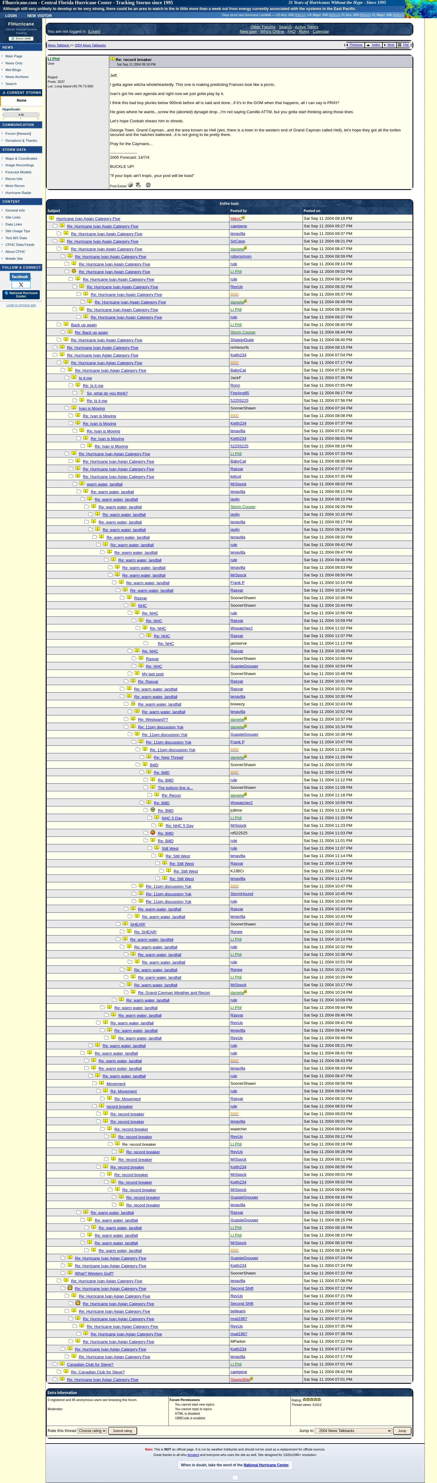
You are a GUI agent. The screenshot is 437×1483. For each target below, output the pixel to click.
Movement (116, 1083)
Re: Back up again (91, 332)
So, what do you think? (107, 393)
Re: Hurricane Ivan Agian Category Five (102, 355)
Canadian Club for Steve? (90, 1364)
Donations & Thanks (21, 140)
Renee (236, 931)
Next (389, 44)
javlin (234, 499)
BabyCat (238, 370)
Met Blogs (13, 70)
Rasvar (236, 469)
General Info (15, 210)
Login (11, 15)
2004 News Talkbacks (90, 45)
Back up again (84, 325)
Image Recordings (19, 165)
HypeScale (11, 109)
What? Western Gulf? (94, 1273)
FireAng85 (239, 393)
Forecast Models (18, 172)
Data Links (13, 224)
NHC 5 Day (172, 818)
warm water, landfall (105, 484)
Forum (10, 133)
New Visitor (39, 15)
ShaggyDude (242, 340)
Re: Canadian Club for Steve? (98, 1372)
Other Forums (263, 27)
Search (11, 84)
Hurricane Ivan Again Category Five (88, 218)
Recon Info (13, 179)
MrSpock (238, 484)
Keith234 (238, 355)
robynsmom (241, 256)
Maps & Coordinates (21, 158)
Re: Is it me (93, 385)
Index (373, 44)
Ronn (235, 385)
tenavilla (237, 233)
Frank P (237, 582)
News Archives (17, 77)
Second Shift (241, 1288)
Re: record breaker (127, 1114)
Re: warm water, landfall (112, 492)
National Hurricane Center (266, 1465)
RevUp (236, 286)
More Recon (15, 186)
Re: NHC (150, 613)
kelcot (235, 476)
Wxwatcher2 (241, 628)
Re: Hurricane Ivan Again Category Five (102, 226)
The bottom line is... (175, 788)
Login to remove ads (21, 305)
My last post (153, 674)
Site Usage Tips (17, 231)
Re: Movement (123, 1091)
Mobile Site (14, 258)
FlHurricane (21, 24)
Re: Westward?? (153, 719)
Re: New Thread (168, 757)
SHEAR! (137, 924)
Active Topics (307, 27)
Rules (304, 31)
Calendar (321, 31)
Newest (24, 133)
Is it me (85, 378)
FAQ (291, 31)
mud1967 (238, 1318)
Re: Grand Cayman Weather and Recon (174, 992)
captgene (238, 226)
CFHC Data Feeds (20, 244)
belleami (238, 1311)
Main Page (13, 56)
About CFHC (15, 251)
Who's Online (272, 31)
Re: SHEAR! (145, 932)
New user (248, 31)
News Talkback (59, 45)
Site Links (13, 217)
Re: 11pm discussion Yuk (160, 727)
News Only (13, 63)
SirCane (237, 241)
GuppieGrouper (244, 666)
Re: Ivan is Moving (99, 416)
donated (193, 1455)
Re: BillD (162, 772)
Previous (354, 44)
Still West (170, 848)
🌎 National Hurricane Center (21, 294)
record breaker (120, 1106)
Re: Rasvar (148, 681)
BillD (154, 765)
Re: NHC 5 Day (180, 825)
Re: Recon (171, 795)
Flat (403, 44)
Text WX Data (16, 238)
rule (233, 264)
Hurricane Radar (18, 193)
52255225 (239, 400)
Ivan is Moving (92, 408)
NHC (142, 605)
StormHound (241, 893)
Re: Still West (178, 856)
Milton (300, 15)
